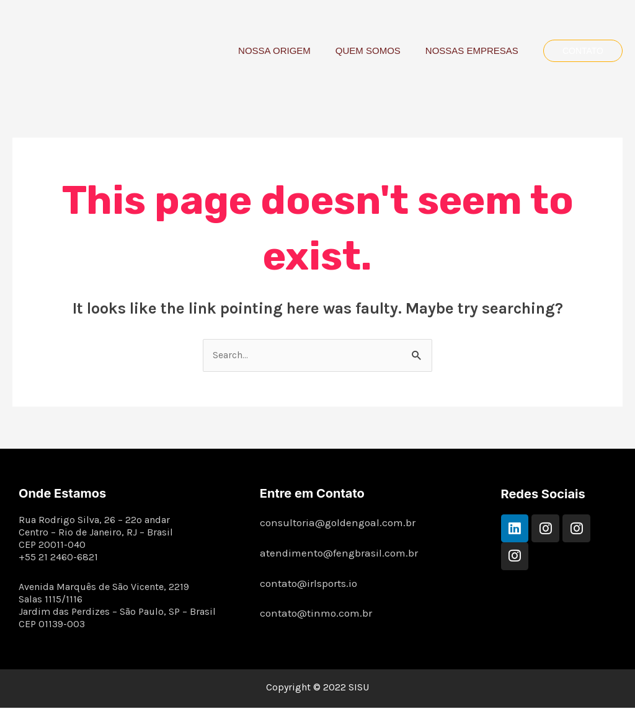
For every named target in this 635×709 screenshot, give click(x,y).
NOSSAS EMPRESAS (475, 50)
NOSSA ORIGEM (290, 50)
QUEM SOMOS (377, 50)
